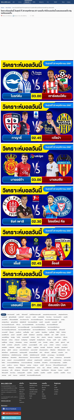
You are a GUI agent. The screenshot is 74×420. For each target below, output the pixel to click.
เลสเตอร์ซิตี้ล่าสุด (5, 337)
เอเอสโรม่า (37, 332)
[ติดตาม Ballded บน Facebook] (11, 409)
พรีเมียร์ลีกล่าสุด (5, 357)
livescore (15, 375)
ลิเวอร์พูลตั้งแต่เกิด (41, 340)
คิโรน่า (38, 337)
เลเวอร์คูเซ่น (64, 345)
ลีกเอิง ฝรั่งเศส (32, 394)
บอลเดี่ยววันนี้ (22, 375)
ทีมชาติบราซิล (50, 347)
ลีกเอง (68, 350)
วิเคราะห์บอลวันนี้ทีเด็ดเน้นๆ (52, 324)
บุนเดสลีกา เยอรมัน (33, 392)
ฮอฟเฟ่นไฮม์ (4, 347)
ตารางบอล (19, 2)
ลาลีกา (41, 352)
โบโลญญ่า (11, 332)
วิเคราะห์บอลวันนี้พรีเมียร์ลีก (28, 324)
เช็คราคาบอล (48, 365)
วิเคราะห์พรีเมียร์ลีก (60, 355)
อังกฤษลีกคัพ (37, 362)
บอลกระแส (15, 350)
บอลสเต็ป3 (4, 367)
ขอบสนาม (16, 365)
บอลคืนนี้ (42, 365)
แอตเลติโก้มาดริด (5, 335)
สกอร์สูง (63, 319)
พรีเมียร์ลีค (43, 355)
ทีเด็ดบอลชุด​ (53, 370)
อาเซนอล (26, 342)
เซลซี (55, 385)
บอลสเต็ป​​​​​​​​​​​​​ (66, 370)
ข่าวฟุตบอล (49, 2)
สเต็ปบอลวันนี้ (62, 330)
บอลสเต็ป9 (62, 373)
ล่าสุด (43, 367)
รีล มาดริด (56, 390)
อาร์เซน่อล (33, 337)
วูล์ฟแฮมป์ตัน (17, 345)
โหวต (63, 2)
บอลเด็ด (34, 317)
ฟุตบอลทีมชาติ (64, 347)
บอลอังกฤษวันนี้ (47, 360)
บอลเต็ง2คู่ (55, 367)
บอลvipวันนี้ (54, 322)
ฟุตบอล (3, 360)
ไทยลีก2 (3, 362)
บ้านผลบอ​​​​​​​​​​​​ (60, 370)
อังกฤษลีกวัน (45, 362)
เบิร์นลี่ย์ (3, 345)
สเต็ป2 (31, 370)
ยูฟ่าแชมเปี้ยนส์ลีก (12, 317)
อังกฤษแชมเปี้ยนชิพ (33, 352)
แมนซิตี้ (54, 340)
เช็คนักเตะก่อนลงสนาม (23, 357)
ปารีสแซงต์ (17, 340)
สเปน (66, 352)
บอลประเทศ (28, 317)
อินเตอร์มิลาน (44, 332)
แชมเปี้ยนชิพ (51, 332)
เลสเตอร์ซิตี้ (19, 335)
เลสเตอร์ (13, 335)
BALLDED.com (5, 2)
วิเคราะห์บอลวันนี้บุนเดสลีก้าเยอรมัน (9, 330)
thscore (69, 373)
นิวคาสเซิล (45, 342)
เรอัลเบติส (44, 337)
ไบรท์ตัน (18, 337)
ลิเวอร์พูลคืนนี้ (32, 340)
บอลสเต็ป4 (29, 373)
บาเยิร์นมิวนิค (11, 347)
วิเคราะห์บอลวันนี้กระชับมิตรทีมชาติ (9, 327)
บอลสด (3, 365)
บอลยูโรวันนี (35, 347)
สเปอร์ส (57, 342)
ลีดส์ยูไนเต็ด (47, 335)
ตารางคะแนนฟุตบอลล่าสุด (55, 362)
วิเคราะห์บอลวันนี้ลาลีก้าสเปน (53, 327)
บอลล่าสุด (29, 365)
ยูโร (42, 392)
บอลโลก (43, 390)
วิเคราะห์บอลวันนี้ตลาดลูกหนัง (37, 319)
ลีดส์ (52, 335)
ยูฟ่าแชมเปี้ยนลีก (14, 322)
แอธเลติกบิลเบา (58, 337)
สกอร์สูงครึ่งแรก (5, 322)
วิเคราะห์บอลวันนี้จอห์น (32, 322)
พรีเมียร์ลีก (25, 355)
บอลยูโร (24, 347)
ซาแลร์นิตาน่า (18, 332)
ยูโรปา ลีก (44, 387)
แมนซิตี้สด (64, 340)
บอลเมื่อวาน (9, 365)
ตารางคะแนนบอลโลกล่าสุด (26, 362)
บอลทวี (9, 375)
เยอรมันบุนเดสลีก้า (23, 352)
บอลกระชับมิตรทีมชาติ (24, 350)
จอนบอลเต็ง (47, 322)
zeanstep (4, 375)
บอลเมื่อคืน (65, 362)
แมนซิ (59, 340)
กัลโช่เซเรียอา (53, 350)
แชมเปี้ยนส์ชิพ (26, 332)
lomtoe (38, 367)
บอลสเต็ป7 (49, 373)
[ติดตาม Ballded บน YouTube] (11, 414)
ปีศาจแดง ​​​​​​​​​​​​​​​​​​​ (62, 367)
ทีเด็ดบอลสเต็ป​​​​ (5, 373)
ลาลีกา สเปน (32, 387)
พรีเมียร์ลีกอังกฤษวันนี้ (34, 355)
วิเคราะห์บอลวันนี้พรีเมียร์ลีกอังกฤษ (38, 327)
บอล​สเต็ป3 (37, 370)
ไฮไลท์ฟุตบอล (56, 2)
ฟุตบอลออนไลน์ (67, 357)
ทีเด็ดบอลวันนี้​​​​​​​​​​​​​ (25, 370)
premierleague (51, 355)
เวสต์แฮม (51, 342)
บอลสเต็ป (66, 317)
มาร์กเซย (11, 340)
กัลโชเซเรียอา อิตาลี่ (33, 390)
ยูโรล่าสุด (3, 350)
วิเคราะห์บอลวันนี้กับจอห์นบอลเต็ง (34, 375)
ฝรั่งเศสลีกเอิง (14, 357)
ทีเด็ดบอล (34, 2)
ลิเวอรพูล (49, 340)
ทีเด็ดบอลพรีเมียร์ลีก (14, 319)
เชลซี (68, 342)
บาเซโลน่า (56, 392)
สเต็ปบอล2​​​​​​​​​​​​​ (49, 367)
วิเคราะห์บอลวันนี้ (10, 314)
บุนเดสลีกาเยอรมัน (13, 352)
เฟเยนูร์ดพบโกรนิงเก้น (63, 314)
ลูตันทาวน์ (63, 342)
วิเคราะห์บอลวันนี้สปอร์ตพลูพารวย (52, 319)
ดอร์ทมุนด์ (18, 347)
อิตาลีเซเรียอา (18, 367)
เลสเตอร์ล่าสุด (39, 335)
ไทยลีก (30, 396)
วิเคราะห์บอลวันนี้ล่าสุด (40, 324)
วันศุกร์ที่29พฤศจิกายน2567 (29, 367)
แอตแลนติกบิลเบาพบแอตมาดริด (49, 314)
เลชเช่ (32, 332)
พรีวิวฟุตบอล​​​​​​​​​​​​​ (17, 370)
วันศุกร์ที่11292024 (45, 370)
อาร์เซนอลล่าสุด (18, 342)
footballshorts (58, 357)
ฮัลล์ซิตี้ (57, 335)
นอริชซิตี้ (25, 335)
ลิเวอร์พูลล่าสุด (24, 340)
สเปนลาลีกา (60, 352)
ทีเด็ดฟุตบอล (11, 367)
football (51, 357)
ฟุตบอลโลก (57, 347)
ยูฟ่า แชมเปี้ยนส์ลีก (46, 385)
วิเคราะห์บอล (27, 2)
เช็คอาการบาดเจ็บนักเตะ (35, 357)
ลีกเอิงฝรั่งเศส (5, 352)
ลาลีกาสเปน (46, 352)
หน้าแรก (14, 2)
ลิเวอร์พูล (13, 337)
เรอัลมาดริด (50, 337)
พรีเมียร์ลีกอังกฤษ (5, 355)
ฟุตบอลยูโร (42, 347)
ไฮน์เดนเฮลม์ (4, 340)
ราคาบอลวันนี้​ (4, 332)
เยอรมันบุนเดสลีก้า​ (21, 373)
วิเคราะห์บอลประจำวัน (24, 319)
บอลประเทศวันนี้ (34, 350)
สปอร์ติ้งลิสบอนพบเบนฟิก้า (35, 314)
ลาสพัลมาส (58, 345)
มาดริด (39, 342)
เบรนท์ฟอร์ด (24, 345)
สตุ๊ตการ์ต (65, 337)
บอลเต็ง (18, 314)
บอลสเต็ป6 (42, 373)
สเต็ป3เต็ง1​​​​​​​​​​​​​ (68, 367)
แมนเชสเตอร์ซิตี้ (25, 337)
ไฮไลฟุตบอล (22, 365)
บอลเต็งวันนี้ (20, 317)
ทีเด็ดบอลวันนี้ (24, 314)
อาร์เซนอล (11, 342)
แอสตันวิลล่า (9, 345)
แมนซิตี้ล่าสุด (4, 342)
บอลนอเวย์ (9, 360)
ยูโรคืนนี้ (9, 350)
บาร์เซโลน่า (51, 345)
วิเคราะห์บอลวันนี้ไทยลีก (52, 330)
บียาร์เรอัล (63, 332)
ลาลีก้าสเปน (53, 352)
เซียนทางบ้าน (41, 2)
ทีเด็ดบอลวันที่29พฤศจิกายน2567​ (60, 365)
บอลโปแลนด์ (29, 360)
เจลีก (30, 398)
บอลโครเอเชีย (45, 357)
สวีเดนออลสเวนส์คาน (43, 350)
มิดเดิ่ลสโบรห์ (31, 335)
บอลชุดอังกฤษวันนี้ (38, 360)
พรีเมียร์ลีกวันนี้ (23, 322)
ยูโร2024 (29, 347)
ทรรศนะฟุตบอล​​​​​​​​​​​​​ (5, 370)
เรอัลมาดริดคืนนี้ (33, 342)
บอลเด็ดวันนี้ (4, 317)
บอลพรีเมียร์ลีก (41, 317)
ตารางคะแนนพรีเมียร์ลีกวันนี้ (19, 360)
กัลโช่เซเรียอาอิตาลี (61, 350)
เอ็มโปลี (57, 332)
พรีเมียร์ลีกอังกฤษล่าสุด (16, 355)
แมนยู (43, 394)
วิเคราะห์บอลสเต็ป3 (57, 317)
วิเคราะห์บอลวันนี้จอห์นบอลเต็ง (8, 324)
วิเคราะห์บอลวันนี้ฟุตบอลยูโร (23, 327)
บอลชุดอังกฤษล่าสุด (57, 360)
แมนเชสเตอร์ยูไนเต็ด (33, 345)
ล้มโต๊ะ (60, 322)
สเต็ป (11, 370)
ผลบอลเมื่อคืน (5, 319)
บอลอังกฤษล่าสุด (67, 360)
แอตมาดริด (63, 335)
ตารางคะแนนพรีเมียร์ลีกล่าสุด (13, 362)
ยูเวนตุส (45, 345)
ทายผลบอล (68, 2)
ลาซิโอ (40, 345)
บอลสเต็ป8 (56, 373)
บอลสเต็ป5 (36, 373)
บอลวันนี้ (41, 322)
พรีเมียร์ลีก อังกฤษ (33, 385)
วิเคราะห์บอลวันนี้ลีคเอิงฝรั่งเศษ (39, 330)
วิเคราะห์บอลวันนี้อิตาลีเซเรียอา (24, 330)
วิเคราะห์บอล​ (12, 373)
